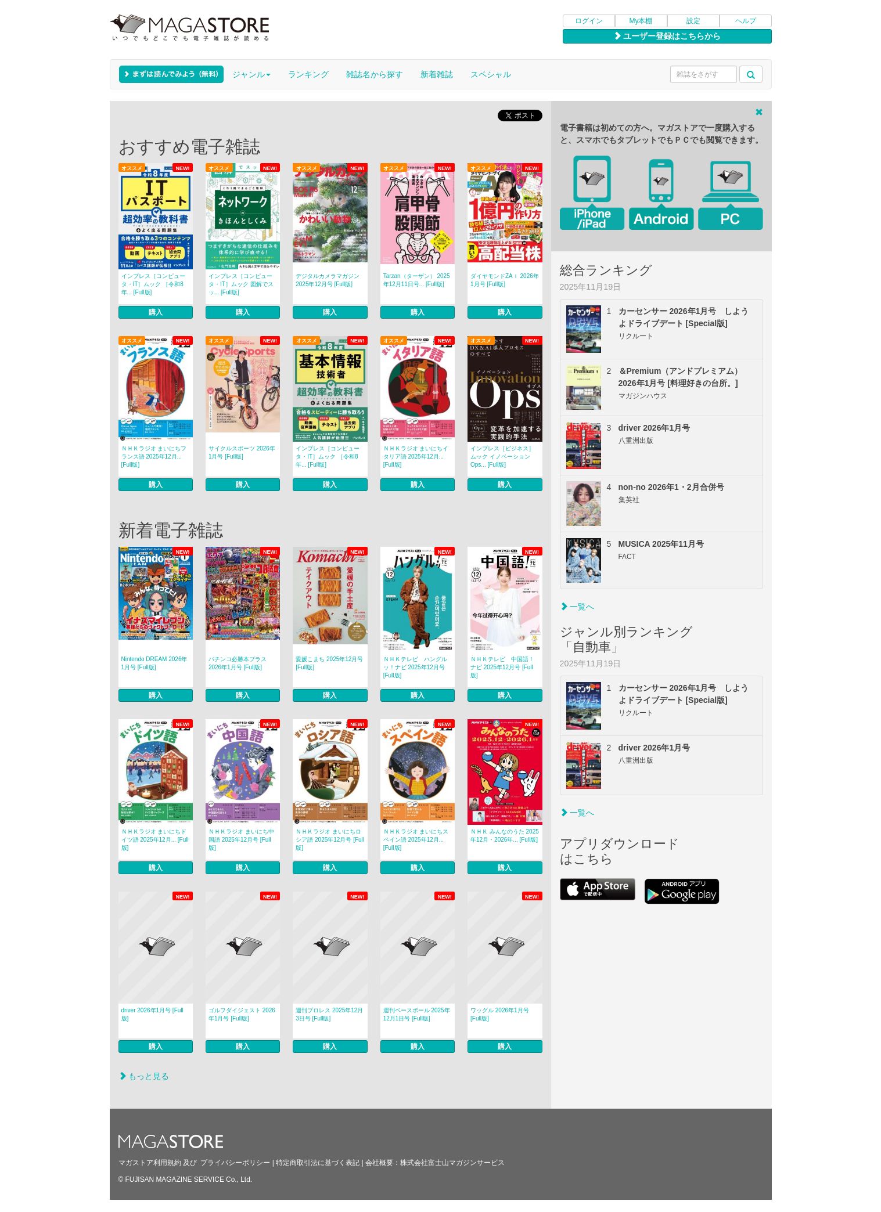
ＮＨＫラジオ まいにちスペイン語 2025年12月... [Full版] (416, 839)
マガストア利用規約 (149, 1163)
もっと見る (144, 1076)
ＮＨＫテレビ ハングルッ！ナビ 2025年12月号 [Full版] (415, 667)
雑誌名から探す (374, 74)
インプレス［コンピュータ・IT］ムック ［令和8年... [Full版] (153, 284)
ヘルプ (745, 21)
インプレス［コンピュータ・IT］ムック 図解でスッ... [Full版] (241, 284)
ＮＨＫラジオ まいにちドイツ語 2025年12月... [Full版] (155, 839)
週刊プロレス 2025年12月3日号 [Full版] (329, 1014)
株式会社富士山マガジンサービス (452, 1163)
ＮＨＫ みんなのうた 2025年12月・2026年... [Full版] (504, 835)
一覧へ (577, 606)
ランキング (308, 74)
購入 (156, 312)
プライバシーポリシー (235, 1163)
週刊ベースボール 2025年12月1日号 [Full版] (416, 1014)
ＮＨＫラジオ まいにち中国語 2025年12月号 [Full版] (241, 839)
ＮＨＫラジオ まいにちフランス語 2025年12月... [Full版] (154, 456)
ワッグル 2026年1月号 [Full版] (499, 1014)
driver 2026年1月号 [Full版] (152, 1014)
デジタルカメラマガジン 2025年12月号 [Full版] (327, 280)
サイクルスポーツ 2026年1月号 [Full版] (241, 452)
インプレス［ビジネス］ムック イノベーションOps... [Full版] (502, 456)
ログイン (589, 21)
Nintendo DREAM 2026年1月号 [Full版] (154, 663)
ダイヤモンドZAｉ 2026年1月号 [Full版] (504, 280)
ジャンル (251, 74)
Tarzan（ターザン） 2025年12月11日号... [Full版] (416, 280)
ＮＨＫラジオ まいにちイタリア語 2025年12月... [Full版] (416, 456)
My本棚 (641, 21)
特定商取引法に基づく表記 (317, 1163)
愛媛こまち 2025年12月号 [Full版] (329, 663)
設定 (693, 21)
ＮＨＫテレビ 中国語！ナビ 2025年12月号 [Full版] (502, 667)
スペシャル (490, 74)
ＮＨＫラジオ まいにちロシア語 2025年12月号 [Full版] (330, 839)
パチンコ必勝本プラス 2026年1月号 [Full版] (237, 663)
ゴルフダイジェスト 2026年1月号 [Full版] (241, 1014)
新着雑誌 (436, 74)
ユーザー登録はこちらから (667, 36)
